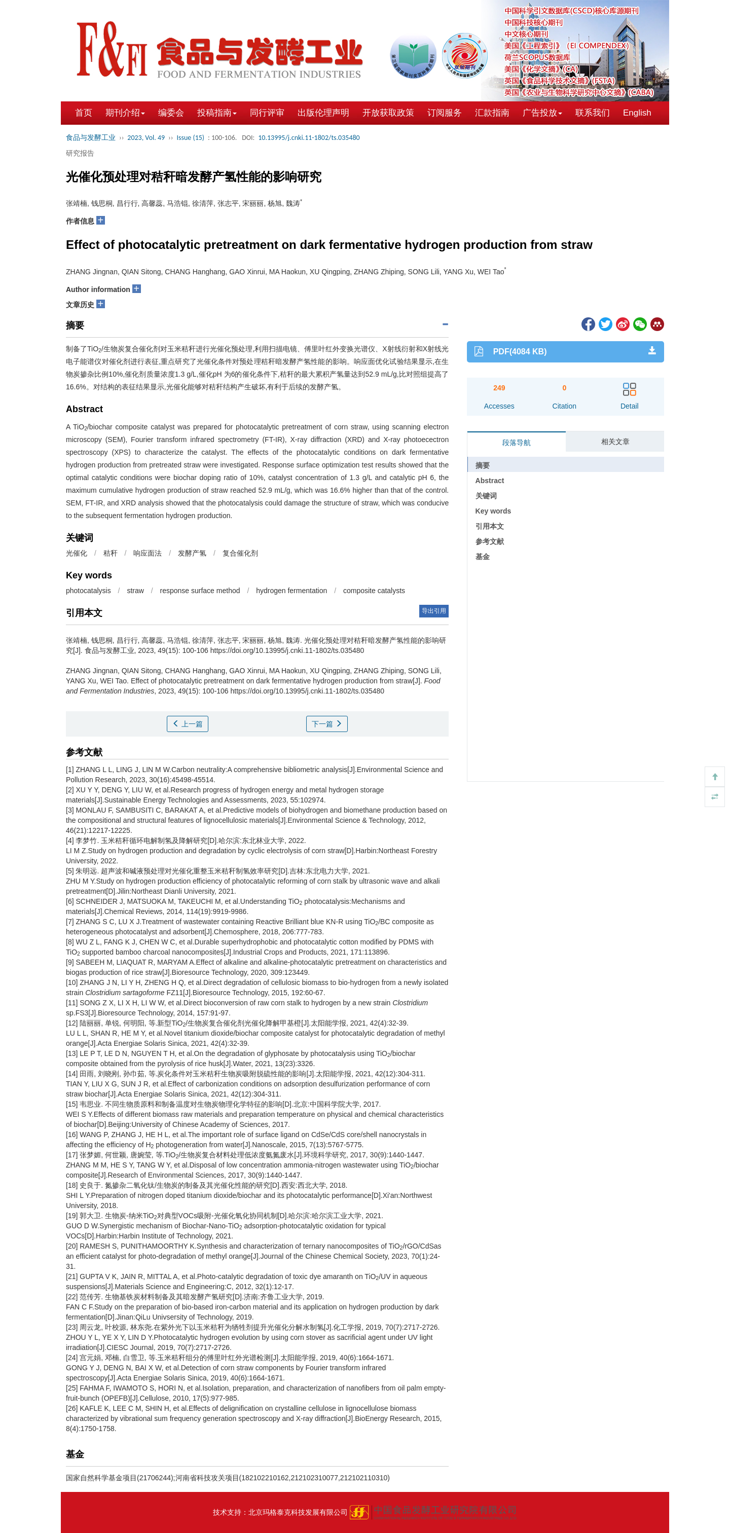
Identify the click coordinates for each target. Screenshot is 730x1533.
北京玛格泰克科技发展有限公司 (298, 1512)
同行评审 (267, 113)
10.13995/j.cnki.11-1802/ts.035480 (308, 137)
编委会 (171, 113)
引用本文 (490, 526)
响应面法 (147, 553)
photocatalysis (88, 591)
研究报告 (80, 153)
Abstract (490, 481)
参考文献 (490, 541)
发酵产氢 (192, 553)
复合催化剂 (240, 553)
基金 (483, 557)
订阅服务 (444, 113)
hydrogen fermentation (291, 591)
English (637, 113)
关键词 (486, 496)
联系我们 (592, 113)
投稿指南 (217, 113)
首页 (83, 113)
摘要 (483, 465)
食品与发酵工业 (91, 137)
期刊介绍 (125, 113)
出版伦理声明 (323, 113)
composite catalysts (374, 591)
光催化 (76, 553)
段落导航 (516, 443)
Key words (494, 511)
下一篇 (327, 724)
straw (135, 591)
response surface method (200, 591)
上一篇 (187, 724)
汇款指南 (492, 113)
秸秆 (110, 553)
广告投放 (542, 113)
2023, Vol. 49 (146, 137)
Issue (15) (190, 137)
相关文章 (615, 441)
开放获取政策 (388, 113)
